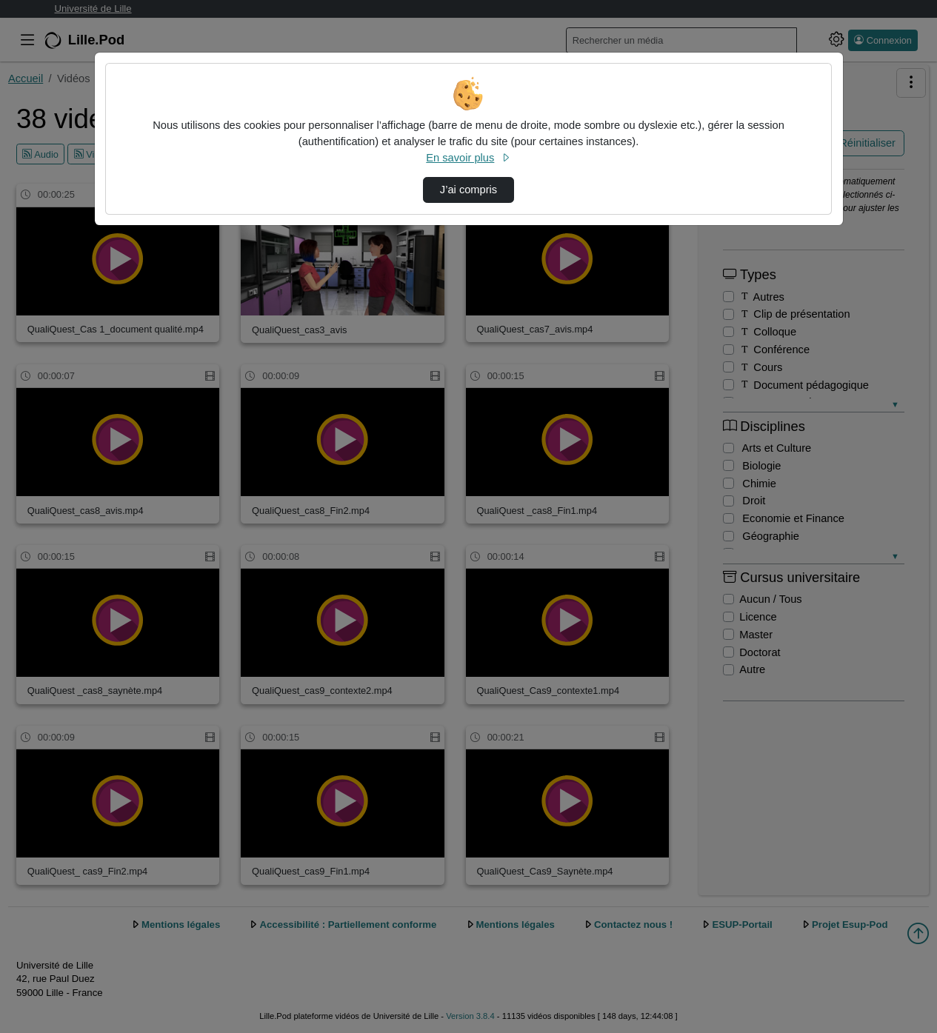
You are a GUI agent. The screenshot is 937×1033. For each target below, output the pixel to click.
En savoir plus (468, 158)
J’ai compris (468, 189)
